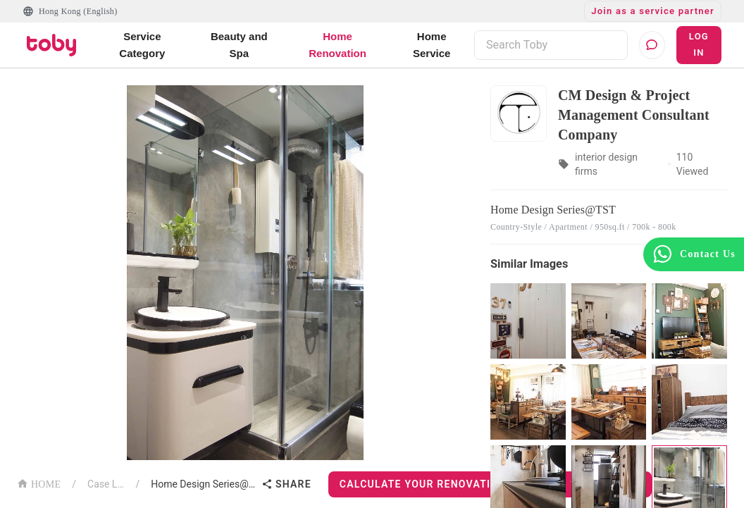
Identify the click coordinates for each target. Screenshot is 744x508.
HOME (39, 483)
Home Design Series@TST (203, 484)
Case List (105, 484)
